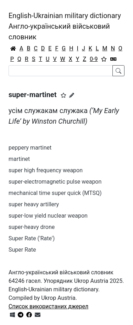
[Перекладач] (113, 59)
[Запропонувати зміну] (71, 95)
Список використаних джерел (48, 306)
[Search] (61, 70)
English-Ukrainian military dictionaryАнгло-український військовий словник (65, 26)
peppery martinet (30, 147)
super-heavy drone (32, 227)
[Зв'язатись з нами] (37, 315)
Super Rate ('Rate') (32, 238)
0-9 (94, 59)
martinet (19, 159)
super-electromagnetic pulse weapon (55, 181)
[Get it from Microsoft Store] (12, 315)
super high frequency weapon (46, 170)
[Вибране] (104, 59)
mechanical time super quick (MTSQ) (55, 193)
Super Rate (22, 249)
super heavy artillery (34, 204)
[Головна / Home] (13, 48)
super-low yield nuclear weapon (48, 215)
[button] (63, 95)
